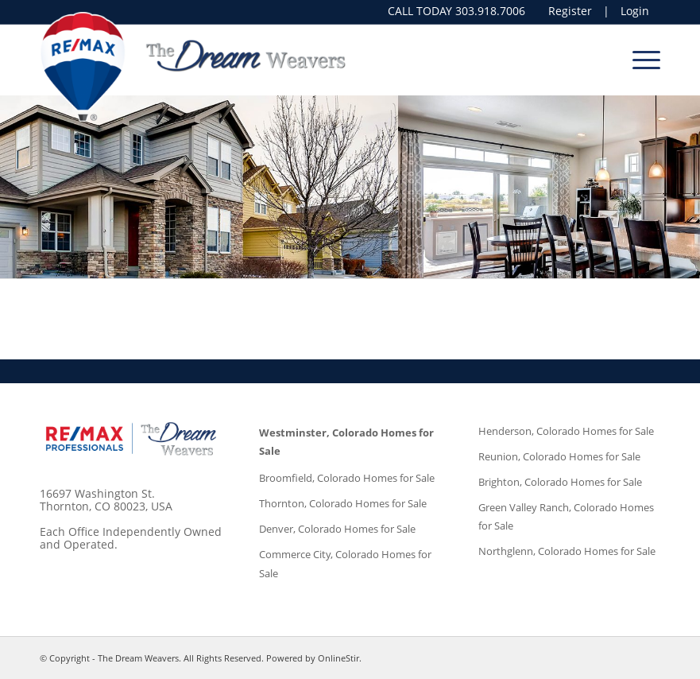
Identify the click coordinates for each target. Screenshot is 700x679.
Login (635, 11)
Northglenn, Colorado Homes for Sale (567, 551)
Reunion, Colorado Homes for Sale (559, 456)
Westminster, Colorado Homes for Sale (346, 441)
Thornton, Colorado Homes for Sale (343, 503)
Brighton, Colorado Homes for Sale (560, 482)
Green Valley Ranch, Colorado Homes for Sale (566, 516)
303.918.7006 (490, 10)
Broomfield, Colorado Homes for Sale (347, 478)
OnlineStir (338, 658)
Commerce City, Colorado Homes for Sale (345, 563)
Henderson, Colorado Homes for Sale (566, 431)
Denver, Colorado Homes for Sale (337, 529)
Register (570, 11)
